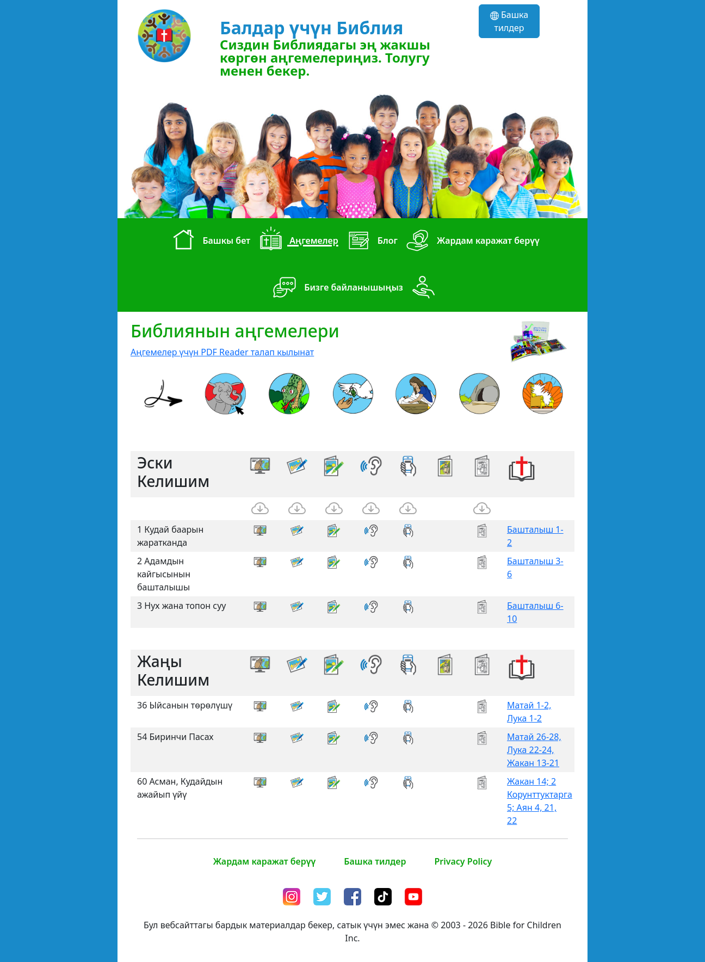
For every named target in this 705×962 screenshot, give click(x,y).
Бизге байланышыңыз (336, 288)
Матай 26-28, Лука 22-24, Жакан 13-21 (534, 750)
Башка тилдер (509, 21)
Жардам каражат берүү (471, 241)
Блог (370, 241)
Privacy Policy (463, 861)
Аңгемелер (296, 241)
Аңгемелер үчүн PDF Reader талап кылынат (222, 352)
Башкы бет (209, 241)
